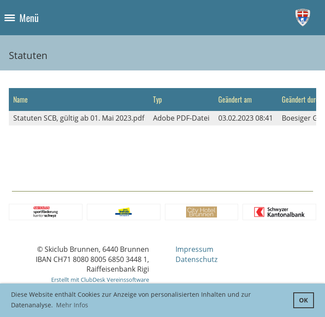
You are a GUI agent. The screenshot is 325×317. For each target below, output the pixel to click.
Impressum (194, 249)
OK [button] (303, 300)
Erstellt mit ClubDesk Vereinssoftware (100, 280)
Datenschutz (196, 259)
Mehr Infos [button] (72, 305)
